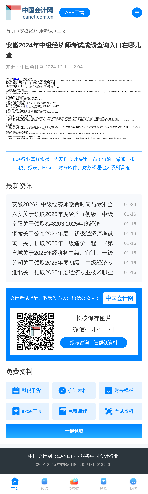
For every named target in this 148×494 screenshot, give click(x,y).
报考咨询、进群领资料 (93, 342)
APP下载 (74, 12)
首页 (10, 31)
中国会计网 (40, 456)
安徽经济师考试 (36, 31)
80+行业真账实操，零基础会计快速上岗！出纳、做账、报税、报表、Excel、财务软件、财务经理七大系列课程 (74, 163)
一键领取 (74, 431)
